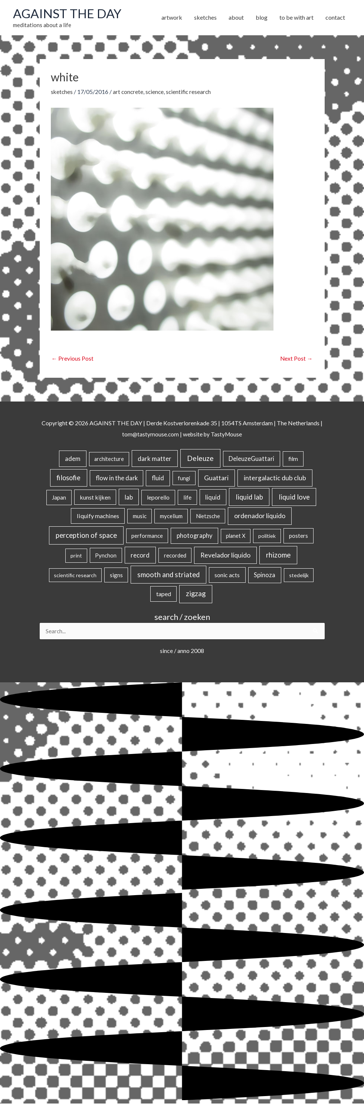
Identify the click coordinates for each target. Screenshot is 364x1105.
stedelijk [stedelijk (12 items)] (299, 576)
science (156, 92)
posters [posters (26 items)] (298, 536)
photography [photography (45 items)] (194, 536)
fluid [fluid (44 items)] (158, 479)
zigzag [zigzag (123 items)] (196, 595)
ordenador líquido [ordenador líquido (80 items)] (259, 517)
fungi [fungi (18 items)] (184, 479)
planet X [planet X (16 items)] (235, 537)
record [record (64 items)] (140, 556)
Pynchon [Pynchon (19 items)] (106, 556)
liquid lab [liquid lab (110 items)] (249, 498)
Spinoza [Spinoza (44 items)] (264, 576)
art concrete (129, 92)
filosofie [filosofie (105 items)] (68, 479)
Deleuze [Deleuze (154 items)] (200, 459)
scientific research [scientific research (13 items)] (75, 576)
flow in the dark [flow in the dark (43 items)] (117, 479)
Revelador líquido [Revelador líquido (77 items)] (225, 556)
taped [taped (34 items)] (163, 594)
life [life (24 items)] (187, 498)
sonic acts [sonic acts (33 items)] (227, 575)
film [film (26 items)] (293, 459)
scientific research (191, 92)
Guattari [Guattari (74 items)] (216, 479)
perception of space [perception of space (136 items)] (86, 536)
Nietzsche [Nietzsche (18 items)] (208, 517)
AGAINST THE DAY (69, 14)
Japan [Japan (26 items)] (59, 498)
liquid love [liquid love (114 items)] (294, 498)
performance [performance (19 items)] (147, 536)
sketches (62, 92)
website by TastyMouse (212, 434)
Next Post (296, 359)
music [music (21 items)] (140, 517)
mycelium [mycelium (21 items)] (171, 517)
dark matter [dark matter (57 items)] (154, 460)
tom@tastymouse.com (149, 434)
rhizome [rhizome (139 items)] (278, 556)
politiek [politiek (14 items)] (267, 537)
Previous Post (73, 359)
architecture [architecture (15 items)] (109, 460)
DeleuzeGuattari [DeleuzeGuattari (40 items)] (251, 459)
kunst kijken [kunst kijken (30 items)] (95, 497)
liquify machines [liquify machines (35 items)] (98, 516)
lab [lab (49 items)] (129, 498)
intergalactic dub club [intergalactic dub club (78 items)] (275, 479)
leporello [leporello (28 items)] (158, 498)
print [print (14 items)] (76, 556)
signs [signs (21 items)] (116, 576)
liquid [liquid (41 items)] (212, 497)
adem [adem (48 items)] (73, 460)
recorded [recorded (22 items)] (175, 556)
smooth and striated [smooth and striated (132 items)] (168, 576)
